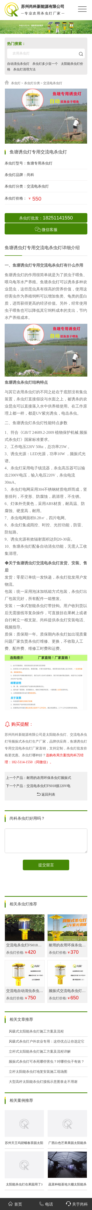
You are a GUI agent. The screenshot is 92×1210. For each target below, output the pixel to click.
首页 (15, 1203)
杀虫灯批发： (46, 217)
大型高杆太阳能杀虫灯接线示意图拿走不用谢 (43, 1082)
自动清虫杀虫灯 (18, 64)
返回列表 (46, 794)
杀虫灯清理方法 (24, 69)
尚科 (30, 175)
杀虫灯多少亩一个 (45, 64)
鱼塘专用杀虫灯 (40, 163)
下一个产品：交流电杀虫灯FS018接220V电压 (38, 787)
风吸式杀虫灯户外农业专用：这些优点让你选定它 (46, 1041)
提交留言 (46, 865)
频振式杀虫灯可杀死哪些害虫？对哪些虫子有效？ (46, 1061)
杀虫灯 (16, 83)
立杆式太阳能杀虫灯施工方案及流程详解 (40, 1051)
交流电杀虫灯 (38, 186)
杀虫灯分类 (32, 83)
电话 (46, 1203)
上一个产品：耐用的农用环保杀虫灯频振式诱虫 (38, 779)
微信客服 (46, 229)
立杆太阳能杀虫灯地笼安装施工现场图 (38, 1072)
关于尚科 (77, 1203)
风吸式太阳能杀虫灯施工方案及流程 (36, 1031)
